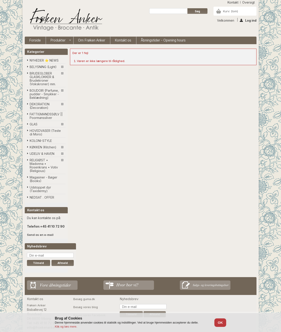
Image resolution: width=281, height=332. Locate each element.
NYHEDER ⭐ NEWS (44, 60)
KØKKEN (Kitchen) (43, 147)
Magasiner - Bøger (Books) (43, 179)
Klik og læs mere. (66, 326)
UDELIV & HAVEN (42, 154)
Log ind (248, 20)
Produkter (58, 41)
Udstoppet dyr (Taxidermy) (40, 189)
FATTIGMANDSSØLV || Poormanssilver (46, 116)
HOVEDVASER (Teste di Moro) (45, 132)
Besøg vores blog (85, 307)
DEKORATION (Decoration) (39, 106)
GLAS (33, 124)
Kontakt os (123, 40)
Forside (35, 40)
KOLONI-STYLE (41, 141)
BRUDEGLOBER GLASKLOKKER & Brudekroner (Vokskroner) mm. (43, 78)
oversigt (248, 2)
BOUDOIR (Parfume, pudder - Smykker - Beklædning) (44, 94)
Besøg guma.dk (84, 299)
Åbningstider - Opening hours (163, 40)
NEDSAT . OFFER (42, 197)
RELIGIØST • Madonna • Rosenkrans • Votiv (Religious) (44, 165)
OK (220, 322)
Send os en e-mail (40, 235)
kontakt (233, 2)
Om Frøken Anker (91, 40)
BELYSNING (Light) (43, 67)
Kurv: (230, 11)
